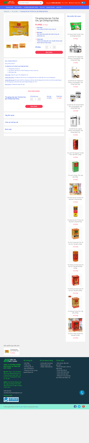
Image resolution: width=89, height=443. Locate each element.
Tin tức (42, 7)
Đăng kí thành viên (45, 365)
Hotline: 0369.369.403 (46, 366)
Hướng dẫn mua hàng (46, 363)
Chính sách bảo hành (62, 374)
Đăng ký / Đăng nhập (74, 2)
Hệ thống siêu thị (28, 366)
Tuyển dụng (27, 365)
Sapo (36, 406)
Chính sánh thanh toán (62, 372)
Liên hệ (59, 7)
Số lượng (38, 47)
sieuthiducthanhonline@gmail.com (13, 392)
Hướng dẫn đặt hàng (31, 7)
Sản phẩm (18, 7)
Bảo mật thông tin (28, 368)
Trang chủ (9, 7)
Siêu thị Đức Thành (21, 406)
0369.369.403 (56, 3)
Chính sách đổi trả (61, 370)
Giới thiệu (26, 363)
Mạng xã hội (50, 7)
